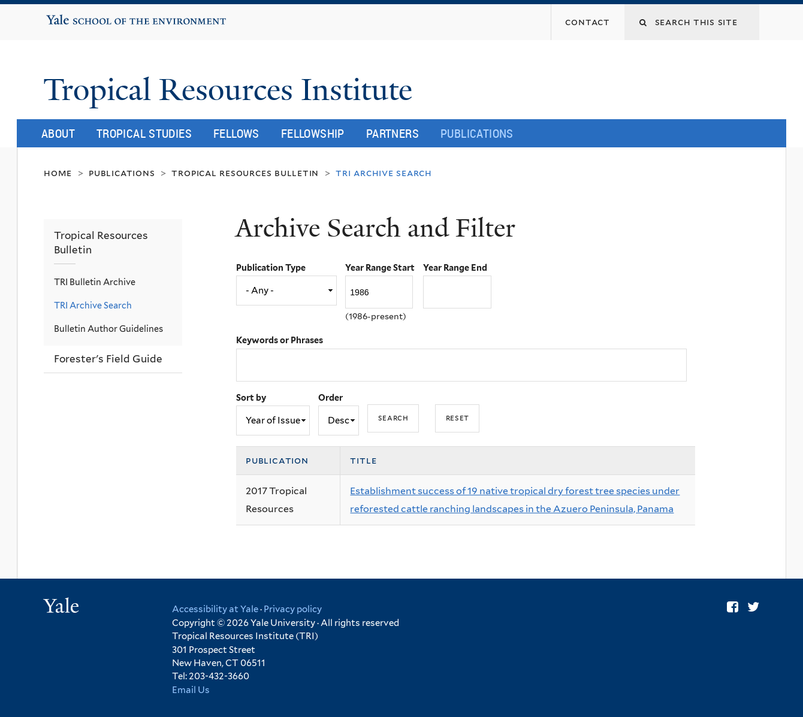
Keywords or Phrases (279, 340)
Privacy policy (293, 609)
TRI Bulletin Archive (94, 282)
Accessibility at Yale (215, 609)
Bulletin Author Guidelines (108, 328)
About (58, 133)
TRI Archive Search (93, 305)
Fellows (236, 133)
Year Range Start (380, 267)
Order (330, 397)
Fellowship (313, 133)
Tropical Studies (144, 133)
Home (58, 173)
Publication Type (271, 267)
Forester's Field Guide (108, 359)
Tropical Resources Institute (231, 90)
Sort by (251, 397)
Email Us (191, 690)
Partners (392, 133)
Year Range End (455, 267)
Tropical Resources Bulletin (245, 173)
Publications (477, 133)
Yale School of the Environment (84, 16)
